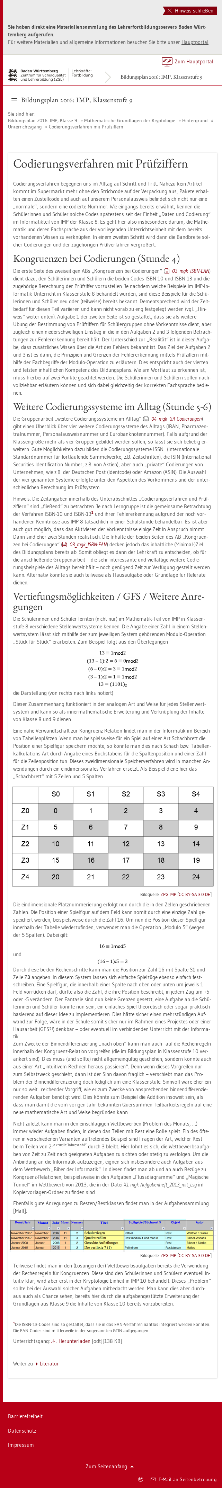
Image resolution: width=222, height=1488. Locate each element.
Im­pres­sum (21, 1445)
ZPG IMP (168, 894)
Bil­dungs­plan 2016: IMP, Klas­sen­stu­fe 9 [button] (72, 99)
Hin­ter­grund (195, 120)
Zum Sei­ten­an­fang (110, 1466)
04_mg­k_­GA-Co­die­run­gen (176, 418)
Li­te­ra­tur (49, 1363)
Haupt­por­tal (194, 42)
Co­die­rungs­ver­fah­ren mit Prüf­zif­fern (86, 127)
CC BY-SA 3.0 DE (194, 894)
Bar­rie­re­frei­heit (25, 1416)
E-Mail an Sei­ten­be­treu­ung (184, 1479)
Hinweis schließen (190, 10)
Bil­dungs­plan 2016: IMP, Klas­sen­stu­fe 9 (161, 77)
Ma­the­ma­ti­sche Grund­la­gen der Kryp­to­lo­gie (129, 120)
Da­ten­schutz (22, 1430)
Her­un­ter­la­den (74, 1341)
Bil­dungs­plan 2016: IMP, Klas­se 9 (43, 120)
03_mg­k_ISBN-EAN (190, 271)
